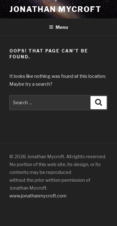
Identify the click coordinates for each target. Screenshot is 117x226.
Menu (58, 27)
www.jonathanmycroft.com (37, 196)
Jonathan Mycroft (55, 9)
